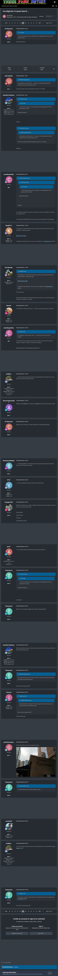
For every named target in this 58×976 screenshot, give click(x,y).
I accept (51, 973)
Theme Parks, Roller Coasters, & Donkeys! (27, 17)
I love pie (8, 692)
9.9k (9, 108)
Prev (6, 23)
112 (9, 89)
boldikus (8, 374)
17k (9, 834)
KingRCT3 (9, 225)
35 (17, 23)
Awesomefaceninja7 (8, 401)
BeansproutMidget (8, 460)
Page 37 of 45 (49, 23)
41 (33, 23)
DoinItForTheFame (8, 95)
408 (9, 583)
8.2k (9, 387)
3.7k (9, 493)
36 (20, 23)
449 (9, 559)
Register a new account (17, 933)
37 (22, 23)
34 (14, 23)
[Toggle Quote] (18, 32)
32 (9, 23)
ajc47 (8, 546)
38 (25, 23)
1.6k (9, 280)
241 (9, 318)
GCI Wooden (8, 267)
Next (40, 23)
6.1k (9, 755)
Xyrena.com (47, 241)
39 (28, 23)
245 (9, 515)
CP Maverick (9, 29)
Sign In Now (41, 933)
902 (9, 42)
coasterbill (8, 821)
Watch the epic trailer (21, 235)
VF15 (8, 480)
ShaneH (8, 305)
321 (9, 473)
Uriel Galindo (9, 76)
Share (41, 16)
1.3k (9, 238)
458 (9, 705)
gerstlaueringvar (9, 742)
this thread (20, 898)
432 (9, 415)
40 (31, 23)
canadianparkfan (9, 174)
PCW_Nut (10, 15)
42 (36, 23)
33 (12, 23)
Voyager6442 (9, 502)
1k (9, 187)
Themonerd (8, 570)
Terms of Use (5, 974)
